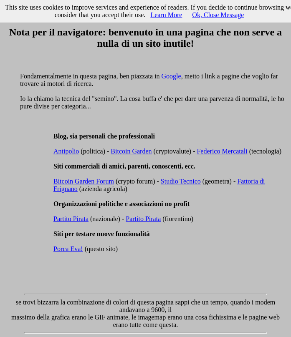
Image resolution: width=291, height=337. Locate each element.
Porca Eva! (68, 248)
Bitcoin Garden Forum (83, 181)
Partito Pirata (71, 218)
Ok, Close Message (218, 14)
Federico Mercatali (222, 151)
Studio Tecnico (181, 181)
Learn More (166, 14)
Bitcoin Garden (131, 151)
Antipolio (66, 151)
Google (171, 76)
